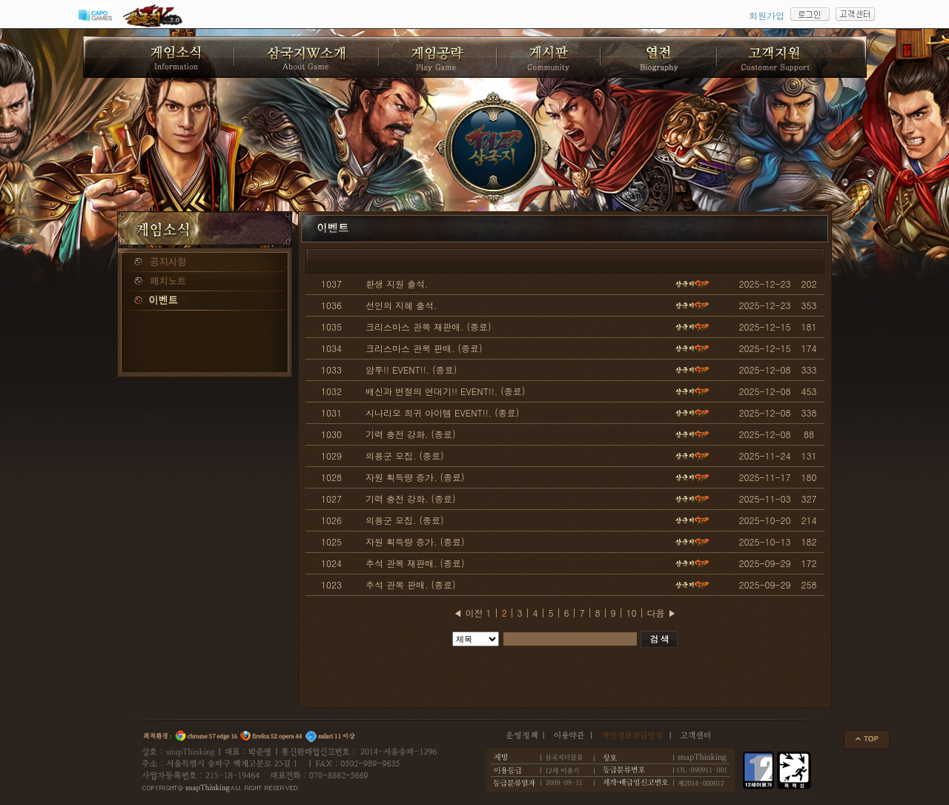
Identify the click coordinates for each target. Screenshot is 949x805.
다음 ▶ (662, 612)
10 (631, 612)
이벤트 (204, 301)
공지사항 (204, 262)
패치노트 (204, 281)
